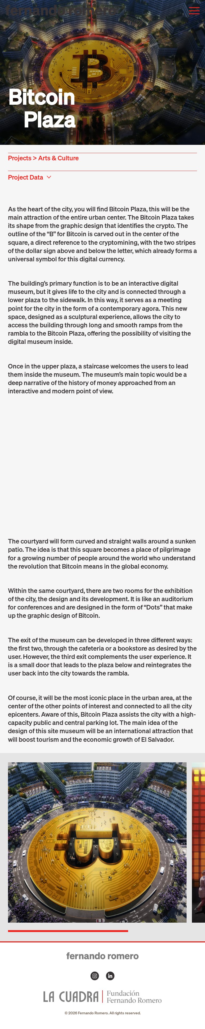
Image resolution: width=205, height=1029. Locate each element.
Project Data (25, 177)
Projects (19, 158)
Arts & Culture (58, 158)
